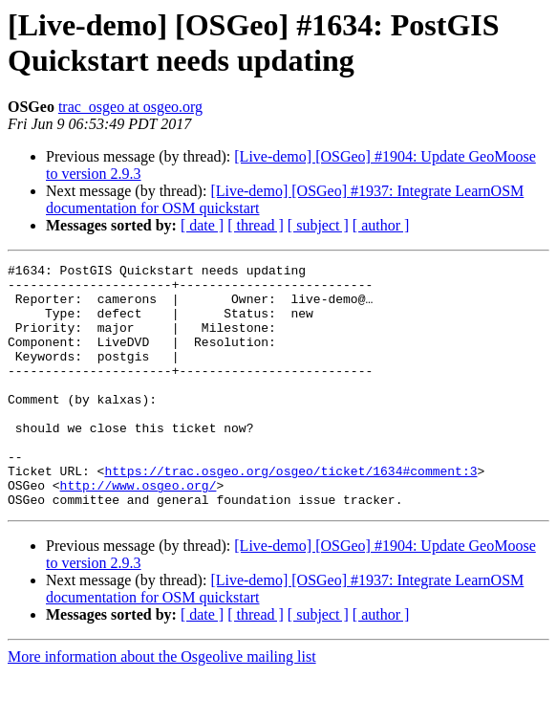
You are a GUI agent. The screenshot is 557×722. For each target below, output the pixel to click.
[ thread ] (255, 225)
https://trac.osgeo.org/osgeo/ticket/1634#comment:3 (290, 513)
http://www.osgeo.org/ (138, 530)
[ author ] (381, 225)
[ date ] (202, 225)
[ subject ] (318, 225)
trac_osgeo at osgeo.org (130, 106)
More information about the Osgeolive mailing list (162, 705)
